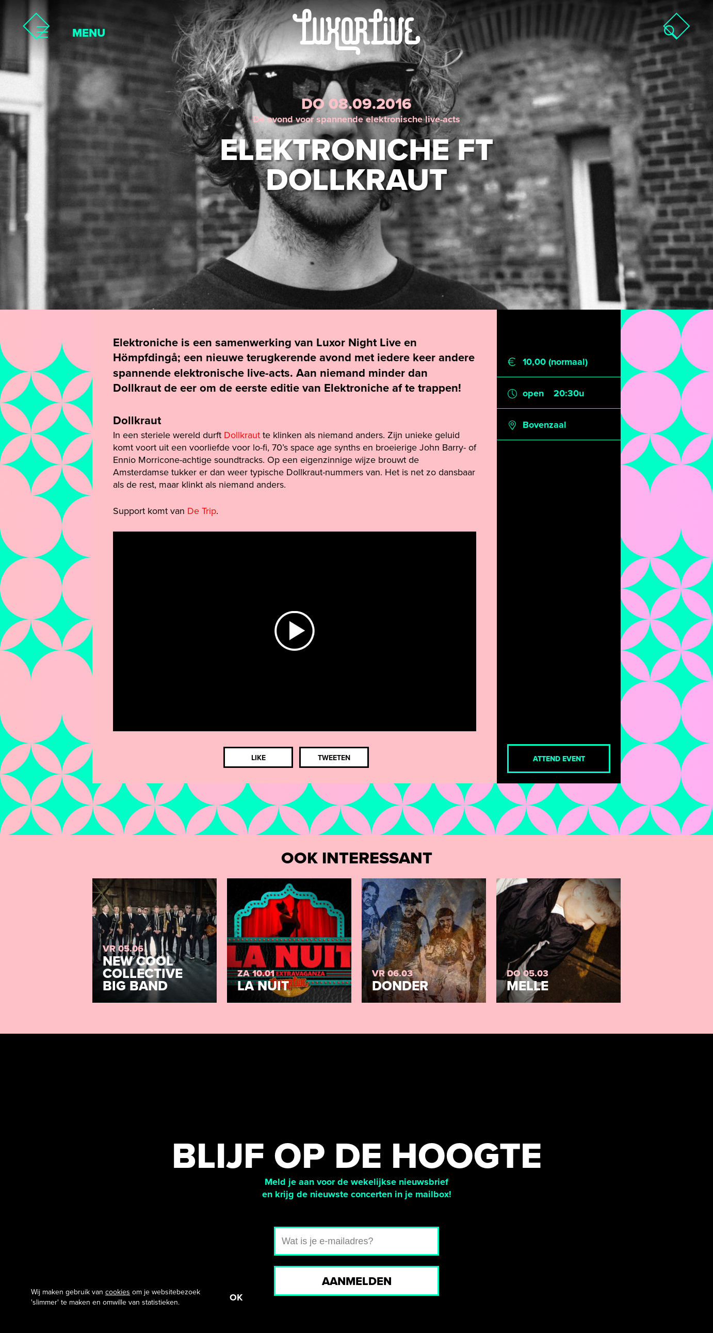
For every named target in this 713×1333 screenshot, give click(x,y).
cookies (117, 1292)
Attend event (559, 758)
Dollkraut (242, 435)
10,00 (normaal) (555, 361)
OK (236, 1297)
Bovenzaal (544, 424)
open (533, 393)
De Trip (201, 511)
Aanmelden (357, 1281)
